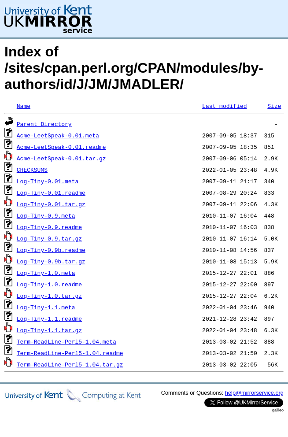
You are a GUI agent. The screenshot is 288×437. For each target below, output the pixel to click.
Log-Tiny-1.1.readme (49, 318)
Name (23, 106)
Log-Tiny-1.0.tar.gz (49, 296)
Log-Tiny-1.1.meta (46, 307)
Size (274, 106)
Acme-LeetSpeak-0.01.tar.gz (61, 158)
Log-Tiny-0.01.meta (47, 181)
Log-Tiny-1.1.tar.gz (49, 330)
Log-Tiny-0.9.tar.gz (49, 238)
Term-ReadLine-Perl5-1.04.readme (70, 353)
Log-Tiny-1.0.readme (49, 284)
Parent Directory (44, 124)
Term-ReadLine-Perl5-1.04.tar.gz (70, 364)
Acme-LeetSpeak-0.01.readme (61, 147)
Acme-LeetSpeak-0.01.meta (58, 135)
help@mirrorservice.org (254, 392)
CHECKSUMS (32, 170)
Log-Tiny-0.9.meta (46, 215)
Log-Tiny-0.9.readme (49, 227)
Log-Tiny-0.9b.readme (51, 250)
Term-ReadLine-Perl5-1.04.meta (66, 341)
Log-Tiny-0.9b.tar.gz (51, 261)
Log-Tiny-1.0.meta (46, 273)
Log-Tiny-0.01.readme (51, 192)
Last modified (224, 106)
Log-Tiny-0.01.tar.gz (51, 204)
